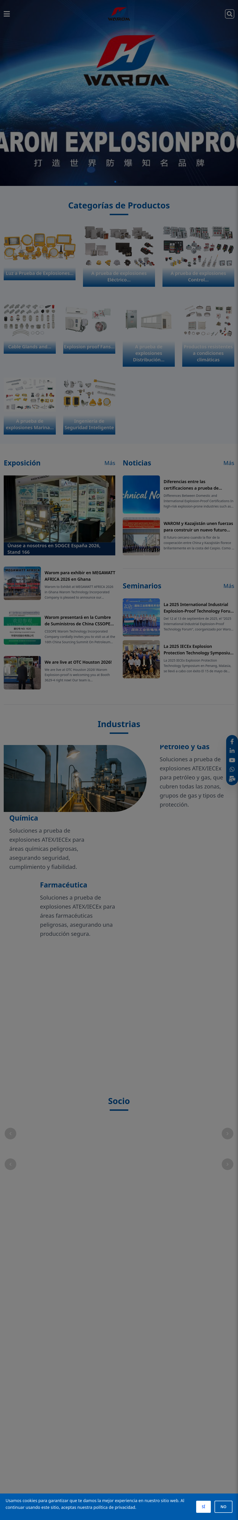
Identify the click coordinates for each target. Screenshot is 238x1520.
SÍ (203, 1506)
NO (223, 1506)
